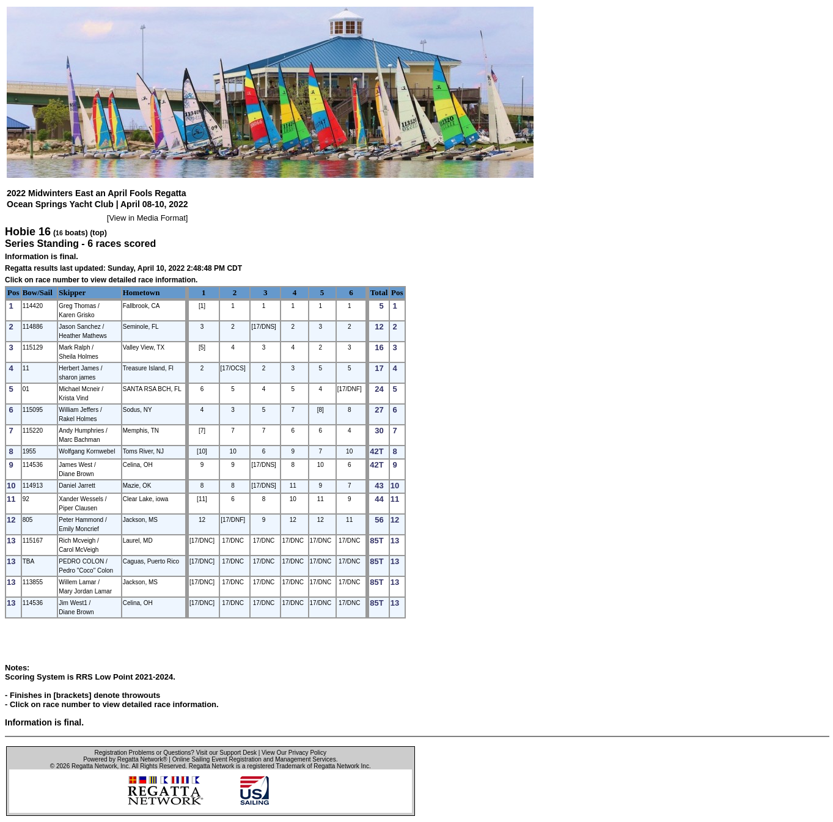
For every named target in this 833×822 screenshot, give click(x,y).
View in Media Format (147, 217)
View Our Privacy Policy (294, 752)
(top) (98, 233)
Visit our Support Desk (226, 752)
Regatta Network (94, 766)
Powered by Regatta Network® (125, 759)
